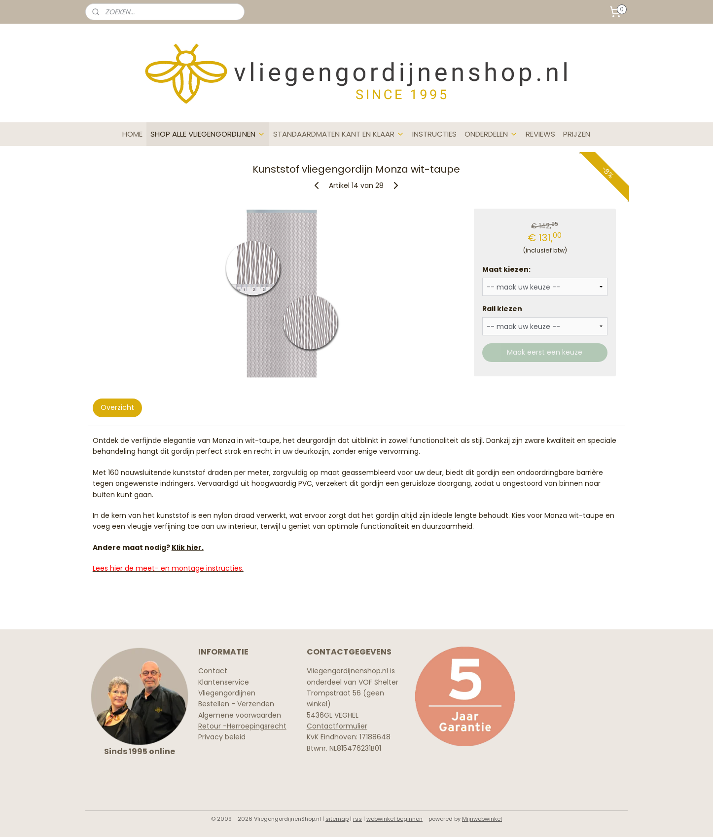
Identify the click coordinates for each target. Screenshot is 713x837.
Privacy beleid (222, 737)
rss (357, 819)
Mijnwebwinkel (482, 819)
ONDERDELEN (491, 134)
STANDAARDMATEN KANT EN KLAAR (338, 134)
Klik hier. (188, 547)
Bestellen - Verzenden (236, 704)
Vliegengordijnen (226, 693)
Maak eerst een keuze (545, 352)
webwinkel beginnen (394, 819)
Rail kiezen (503, 309)
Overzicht (117, 407)
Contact (212, 671)
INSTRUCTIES (434, 134)
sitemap (337, 819)
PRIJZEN (576, 134)
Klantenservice (223, 682)
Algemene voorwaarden (239, 715)
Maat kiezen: (507, 269)
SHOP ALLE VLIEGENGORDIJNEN (207, 134)
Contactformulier (337, 726)
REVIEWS (540, 134)
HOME (132, 134)
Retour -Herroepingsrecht (242, 726)
